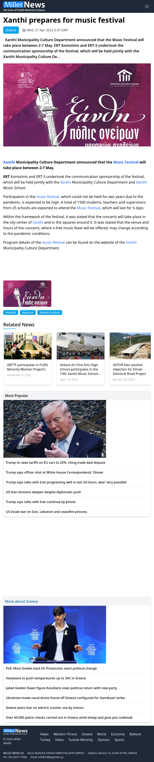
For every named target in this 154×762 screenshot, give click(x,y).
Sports (119, 740)
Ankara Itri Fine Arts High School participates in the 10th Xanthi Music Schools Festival (79, 369)
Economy (118, 734)
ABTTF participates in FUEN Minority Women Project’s (27, 367)
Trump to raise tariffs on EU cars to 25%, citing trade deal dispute (55, 462)
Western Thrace (65, 734)
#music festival (50, 312)
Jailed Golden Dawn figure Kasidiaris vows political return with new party (61, 688)
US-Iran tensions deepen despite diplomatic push (43, 492)
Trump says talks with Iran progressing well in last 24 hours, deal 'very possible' (66, 482)
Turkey (45, 740)
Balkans (135, 734)
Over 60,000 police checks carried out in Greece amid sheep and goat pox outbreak (69, 717)
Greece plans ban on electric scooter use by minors (45, 707)
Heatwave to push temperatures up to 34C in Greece (46, 678)
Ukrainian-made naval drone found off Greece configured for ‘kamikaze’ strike (65, 698)
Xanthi (9, 162)
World (101, 734)
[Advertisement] (77, 556)
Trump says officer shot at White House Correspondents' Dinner (54, 472)
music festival (47, 196)
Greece (87, 734)
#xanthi (11, 312)
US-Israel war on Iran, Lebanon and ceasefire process (46, 511)
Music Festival (126, 162)
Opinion (104, 740)
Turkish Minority (80, 740)
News (44, 734)
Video (59, 740)
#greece (27, 312)
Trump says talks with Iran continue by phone (41, 502)
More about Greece (21, 601)
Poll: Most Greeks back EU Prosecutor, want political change (51, 668)
